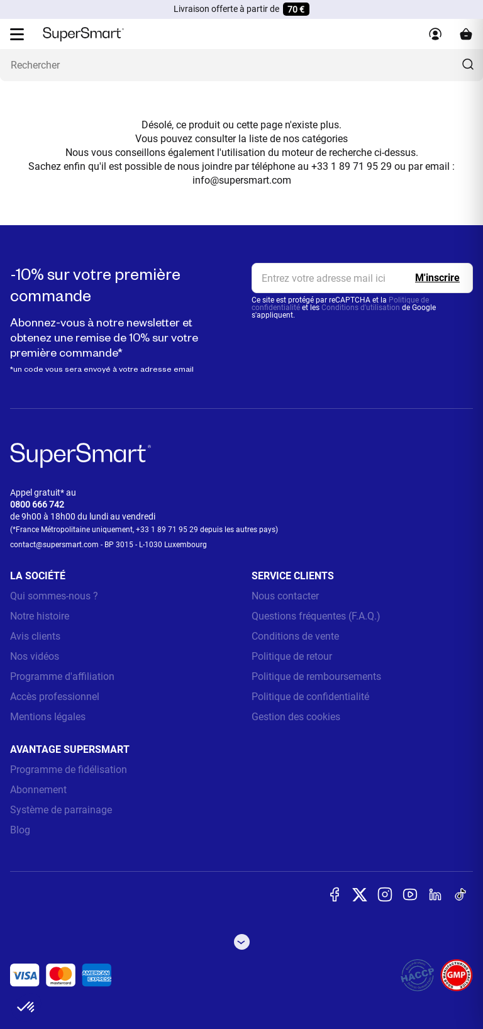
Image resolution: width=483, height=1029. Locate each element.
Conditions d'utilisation (360, 307)
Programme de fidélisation (68, 770)
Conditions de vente (295, 636)
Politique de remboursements (316, 676)
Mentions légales (48, 717)
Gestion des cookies (296, 717)
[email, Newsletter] (362, 278)
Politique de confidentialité (310, 697)
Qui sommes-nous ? (54, 596)
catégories (325, 139)
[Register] (437, 278)
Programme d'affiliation (62, 676)
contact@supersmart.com (54, 544)
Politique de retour (292, 656)
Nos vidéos (34, 656)
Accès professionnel (54, 697)
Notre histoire (39, 616)
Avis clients (35, 636)
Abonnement (38, 790)
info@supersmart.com (241, 180)
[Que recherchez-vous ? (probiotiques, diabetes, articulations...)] (241, 65)
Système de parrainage (61, 810)
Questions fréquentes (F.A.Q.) (316, 616)
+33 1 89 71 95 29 (167, 529)
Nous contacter (285, 596)
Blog (20, 830)
